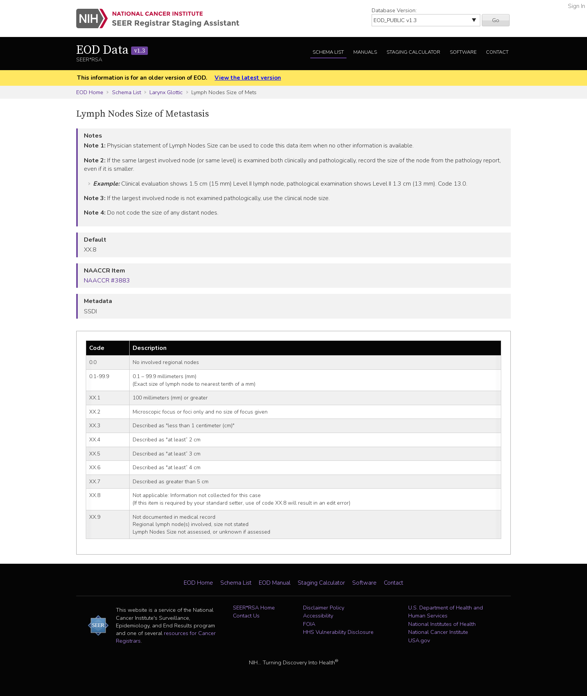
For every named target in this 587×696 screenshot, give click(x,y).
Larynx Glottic (166, 92)
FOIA (309, 624)
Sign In (576, 6)
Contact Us (246, 615)
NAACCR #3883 (107, 280)
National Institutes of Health (442, 624)
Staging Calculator (413, 52)
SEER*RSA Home (254, 607)
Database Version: (394, 10)
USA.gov (419, 640)
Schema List (328, 52)
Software (463, 52)
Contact (497, 52)
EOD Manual (274, 583)
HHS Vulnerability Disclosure (338, 632)
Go (495, 20)
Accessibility (318, 615)
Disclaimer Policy (323, 607)
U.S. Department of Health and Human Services (445, 612)
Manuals (365, 52)
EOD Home (89, 92)
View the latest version (248, 78)
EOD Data (112, 50)
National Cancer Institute (438, 632)
